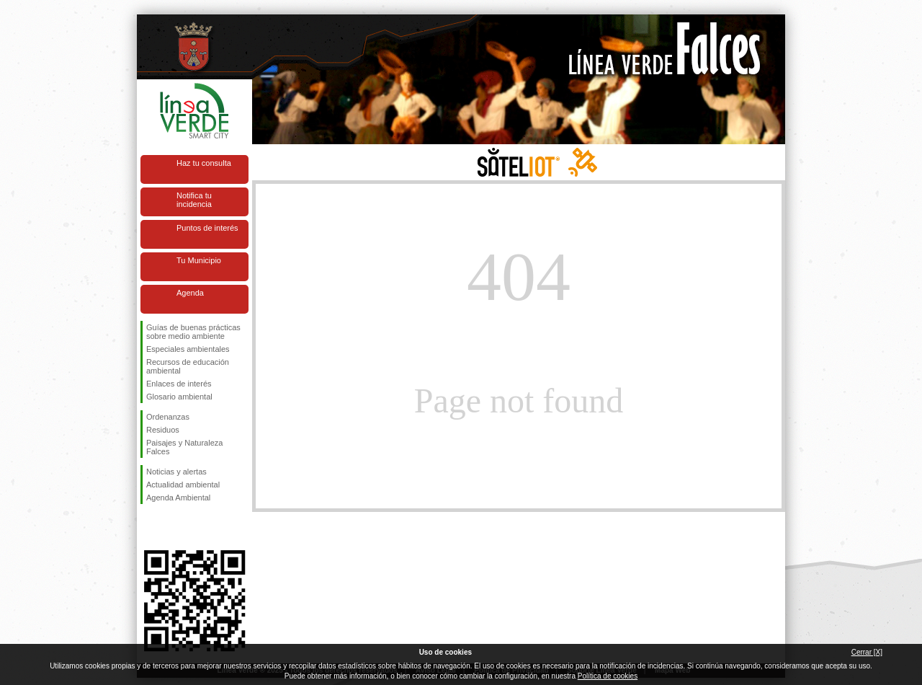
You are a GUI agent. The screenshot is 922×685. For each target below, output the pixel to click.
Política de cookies (607, 676)
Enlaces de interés (179, 383)
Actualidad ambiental (183, 484)
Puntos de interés (207, 228)
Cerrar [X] (866, 652)
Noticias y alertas (176, 471)
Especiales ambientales (188, 349)
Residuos (162, 429)
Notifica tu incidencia (194, 199)
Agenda (190, 292)
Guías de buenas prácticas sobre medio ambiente (193, 331)
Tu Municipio (198, 260)
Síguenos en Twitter (173, 527)
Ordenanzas (167, 416)
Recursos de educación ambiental (187, 366)
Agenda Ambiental (178, 497)
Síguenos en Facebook (149, 527)
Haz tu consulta (203, 163)
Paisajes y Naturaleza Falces (184, 447)
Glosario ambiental (179, 396)
